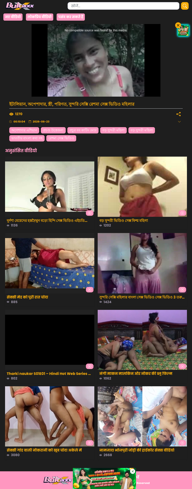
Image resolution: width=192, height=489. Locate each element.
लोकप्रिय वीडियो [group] (40, 17)
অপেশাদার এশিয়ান (24, 130)
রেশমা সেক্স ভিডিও (61, 138)
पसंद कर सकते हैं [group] (70, 17)
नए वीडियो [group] (13, 17)
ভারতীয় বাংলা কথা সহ (27, 138)
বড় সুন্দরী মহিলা (113, 130)
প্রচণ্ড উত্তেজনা (53, 130)
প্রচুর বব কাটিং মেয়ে (82, 130)
